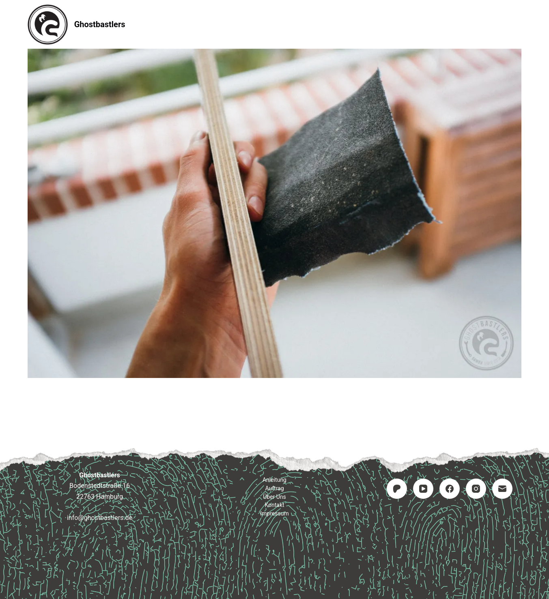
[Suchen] (518, 24)
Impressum (377, 24)
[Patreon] (397, 489)
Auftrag (275, 24)
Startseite (169, 24)
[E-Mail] (502, 489)
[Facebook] (449, 489)
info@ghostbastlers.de (99, 518)
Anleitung (223, 24)
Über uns (274, 497)
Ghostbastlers (99, 24)
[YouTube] (423, 489)
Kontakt (323, 24)
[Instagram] (476, 489)
